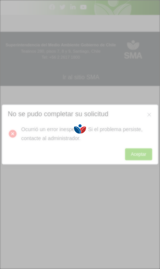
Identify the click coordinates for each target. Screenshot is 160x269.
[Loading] (80, 134)
